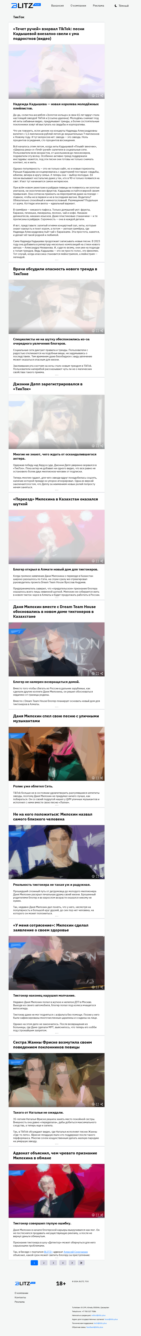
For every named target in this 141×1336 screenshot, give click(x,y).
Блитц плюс (26, 5)
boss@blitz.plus (111, 1319)
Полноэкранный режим (97, 96)
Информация (93, 96)
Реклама (98, 5)
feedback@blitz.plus (94, 1327)
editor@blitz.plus (98, 1315)
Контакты (20, 1297)
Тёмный (124, 5)
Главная (25, 1283)
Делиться (102, 96)
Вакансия (57, 5)
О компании (78, 5)
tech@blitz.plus (100, 1323)
